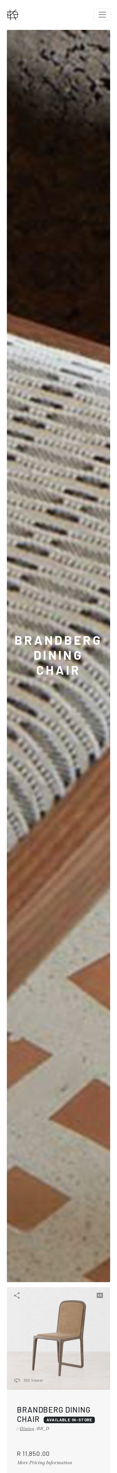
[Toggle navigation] (102, 14)
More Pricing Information (44, 1462)
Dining (27, 1428)
